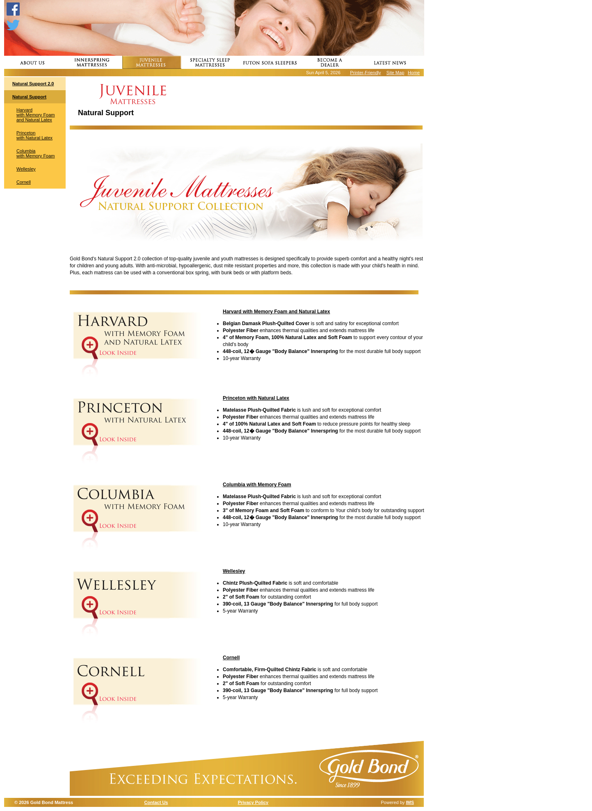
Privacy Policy (253, 802)
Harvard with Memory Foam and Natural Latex (35, 114)
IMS (410, 802)
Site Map (395, 72)
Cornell (23, 182)
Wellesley (26, 168)
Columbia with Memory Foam (35, 153)
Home (414, 72)
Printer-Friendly (365, 72)
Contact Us (156, 802)
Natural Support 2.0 (33, 83)
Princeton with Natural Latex (34, 135)
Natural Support (29, 96)
